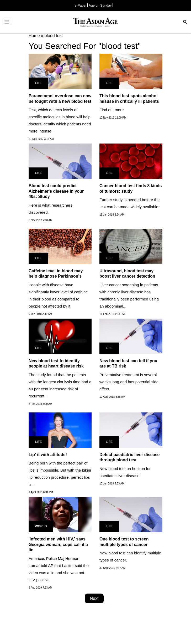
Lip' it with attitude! (48, 454)
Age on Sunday (100, 5)
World (41, 526)
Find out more (111, 110)
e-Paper (81, 5)
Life (38, 83)
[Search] (185, 22)
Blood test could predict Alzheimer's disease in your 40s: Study (56, 191)
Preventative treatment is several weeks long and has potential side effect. (128, 381)
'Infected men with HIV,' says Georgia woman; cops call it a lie (58, 544)
